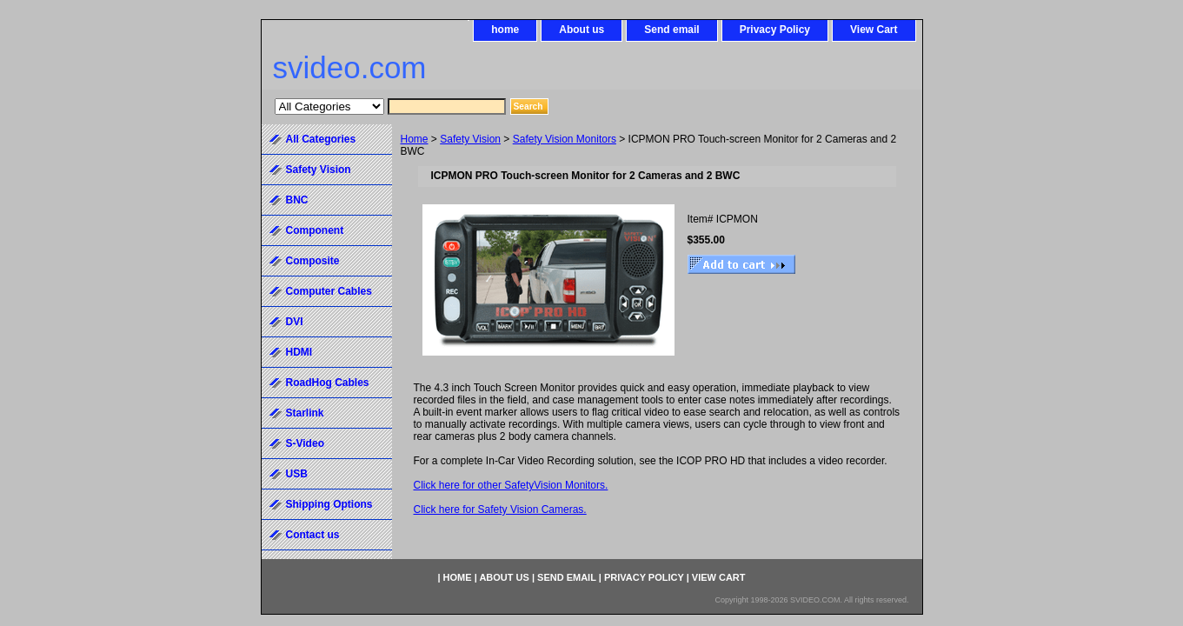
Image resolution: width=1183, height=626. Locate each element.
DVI (294, 322)
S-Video (305, 443)
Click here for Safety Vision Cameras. (500, 509)
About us (581, 29)
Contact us (313, 535)
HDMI (299, 352)
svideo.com (350, 67)
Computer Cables (329, 291)
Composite (313, 261)
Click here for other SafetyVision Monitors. (511, 485)
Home (415, 139)
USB (297, 474)
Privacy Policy (775, 29)
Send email (671, 29)
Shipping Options (329, 504)
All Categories (321, 139)
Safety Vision (470, 139)
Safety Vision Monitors (564, 139)
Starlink (305, 413)
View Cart (873, 29)
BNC (297, 200)
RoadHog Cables (327, 382)
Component (315, 230)
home (505, 29)
